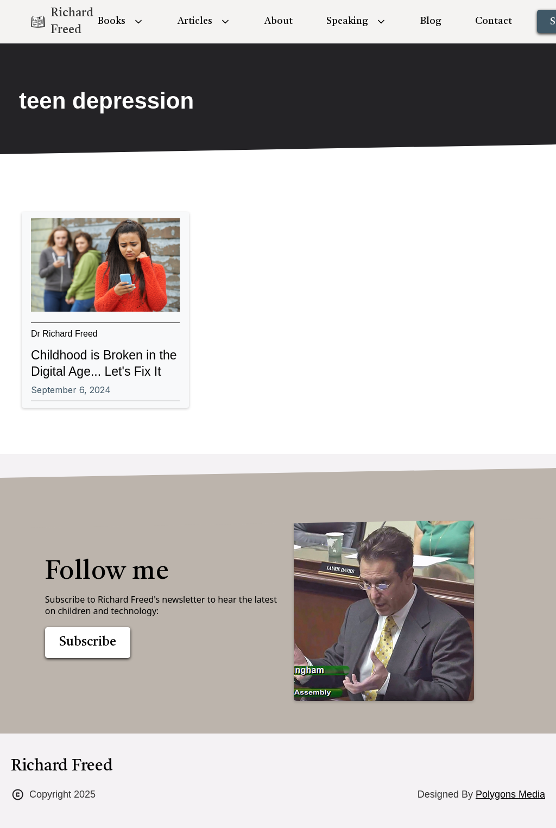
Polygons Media (510, 794)
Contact (493, 21)
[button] (121, 21)
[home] (52, 22)
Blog (430, 21)
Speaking (347, 21)
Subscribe (87, 642)
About (278, 21)
